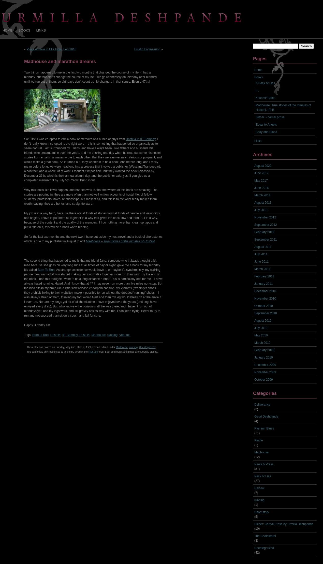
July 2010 (260, 328)
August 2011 (262, 247)
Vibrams (124, 335)
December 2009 (265, 365)
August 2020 (262, 166)
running (112, 335)
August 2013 (262, 202)
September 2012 (265, 225)
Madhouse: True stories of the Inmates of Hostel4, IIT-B (283, 107)
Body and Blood (266, 132)
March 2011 (262, 269)
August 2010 (262, 320)
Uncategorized (147, 347)
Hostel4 (55, 335)
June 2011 (261, 261)
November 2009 (265, 372)
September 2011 (265, 239)
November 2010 (265, 298)
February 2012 (264, 232)
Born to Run (40, 335)
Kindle (258, 440)
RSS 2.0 (93, 351)
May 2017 (261, 180)
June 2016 (261, 188)
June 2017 (261, 173)
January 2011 (263, 284)
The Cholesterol (265, 536)
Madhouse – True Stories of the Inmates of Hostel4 (120, 241)
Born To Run (46, 270)
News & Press (263, 464)
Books (24, 30)
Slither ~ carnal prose (270, 117)
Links (41, 30)
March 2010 (262, 343)
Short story (261, 512)
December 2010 (265, 291)
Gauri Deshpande (266, 416)
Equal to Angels (266, 124)
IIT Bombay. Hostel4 (76, 335)
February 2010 (264, 350)
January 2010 (263, 357)
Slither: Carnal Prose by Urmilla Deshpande (283, 524)
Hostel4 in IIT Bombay (141, 139)
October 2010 (263, 306)
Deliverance (262, 404)
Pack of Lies (262, 476)
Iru (257, 90)
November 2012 (265, 217)
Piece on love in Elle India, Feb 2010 (51, 49)
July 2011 (260, 254)
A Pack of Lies (265, 83)
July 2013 (260, 210)
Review (259, 488)
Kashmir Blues (265, 98)
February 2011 (264, 276)
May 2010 (261, 335)
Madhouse (98, 335)
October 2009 (263, 379)
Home (7, 30)
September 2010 (265, 313)
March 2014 (262, 195)
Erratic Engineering (147, 49)
